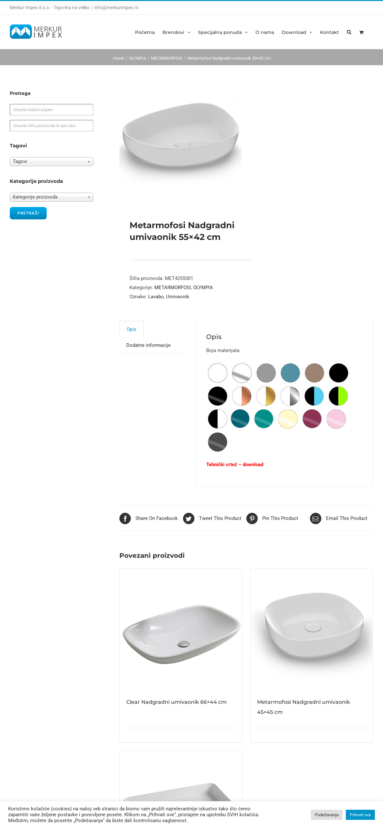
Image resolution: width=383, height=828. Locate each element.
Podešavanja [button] (327, 814)
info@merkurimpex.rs (116, 7)
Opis (131, 329)
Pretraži (28, 213)
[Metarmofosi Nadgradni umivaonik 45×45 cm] (312, 630)
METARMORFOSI (172, 287)
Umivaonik (177, 297)
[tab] (131, 329)
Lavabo (156, 297)
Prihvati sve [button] (360, 814)
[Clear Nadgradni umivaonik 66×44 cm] (181, 630)
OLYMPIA (203, 287)
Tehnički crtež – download (234, 464)
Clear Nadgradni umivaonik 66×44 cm (176, 702)
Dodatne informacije (148, 345)
